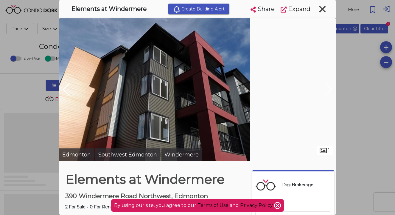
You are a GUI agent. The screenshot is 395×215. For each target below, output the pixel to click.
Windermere (181, 154)
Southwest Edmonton (127, 154)
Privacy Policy (257, 205)
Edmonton (76, 154)
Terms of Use (213, 205)
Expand (295, 9)
